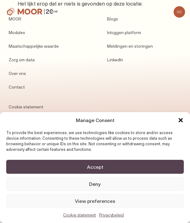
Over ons (17, 73)
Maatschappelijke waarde (34, 46)
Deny (95, 184)
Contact (17, 87)
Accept (95, 167)
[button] (181, 120)
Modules (17, 32)
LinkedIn (115, 59)
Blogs (112, 18)
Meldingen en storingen (130, 46)
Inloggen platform (124, 32)
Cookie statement (79, 215)
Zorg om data (22, 59)
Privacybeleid (111, 215)
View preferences (95, 201)
